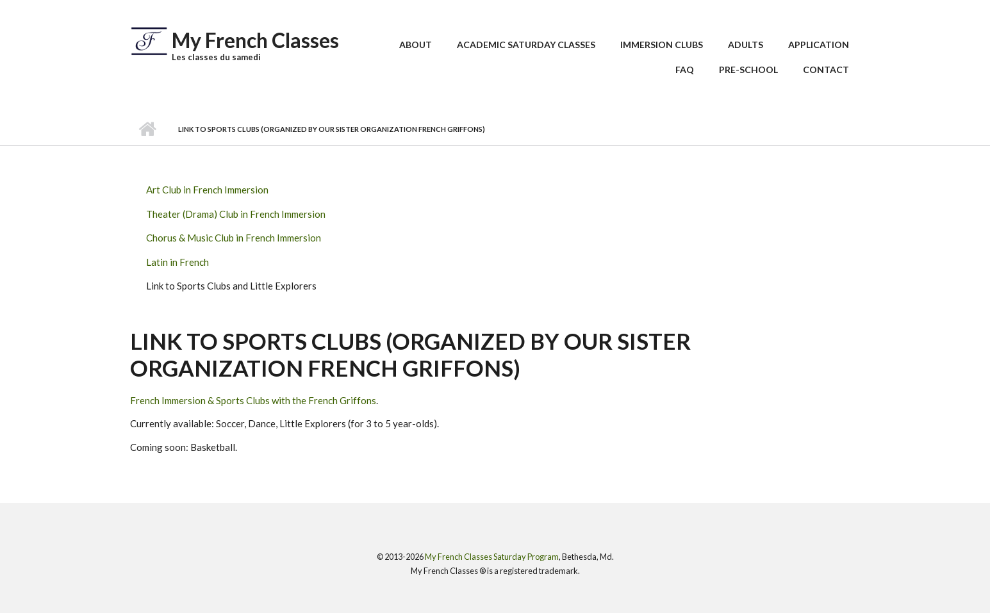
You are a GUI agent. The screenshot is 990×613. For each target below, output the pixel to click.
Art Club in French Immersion (207, 189)
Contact (826, 69)
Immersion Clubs (661, 44)
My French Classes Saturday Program (492, 557)
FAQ (684, 69)
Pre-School (748, 69)
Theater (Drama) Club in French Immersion (236, 214)
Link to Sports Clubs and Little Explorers (231, 285)
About (415, 44)
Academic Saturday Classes (526, 44)
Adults (745, 44)
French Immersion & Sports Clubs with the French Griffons (253, 400)
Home (147, 129)
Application (818, 44)
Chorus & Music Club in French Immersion (233, 237)
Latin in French (177, 262)
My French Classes (255, 40)
